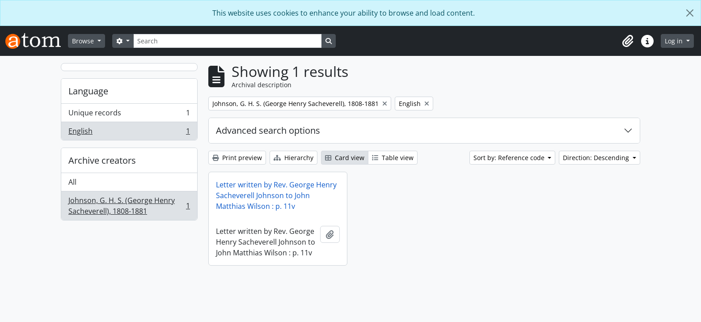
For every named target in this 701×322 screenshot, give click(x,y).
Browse (84, 41)
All (72, 182)
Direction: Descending (597, 157)
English (129, 133)
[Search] (227, 41)
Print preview (237, 157)
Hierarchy (293, 157)
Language (88, 91)
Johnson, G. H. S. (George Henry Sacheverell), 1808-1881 (129, 205)
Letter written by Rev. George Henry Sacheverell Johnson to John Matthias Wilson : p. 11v (276, 195)
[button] (628, 41)
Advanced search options (268, 130)
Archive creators (102, 160)
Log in (674, 41)
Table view (393, 157)
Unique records (129, 114)
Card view (344, 157)
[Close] (690, 12)
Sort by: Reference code (509, 157)
